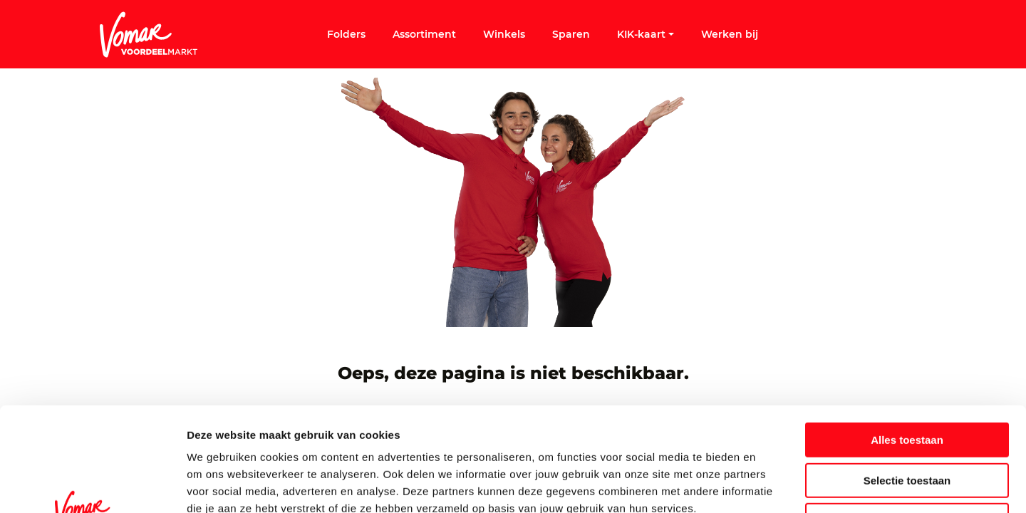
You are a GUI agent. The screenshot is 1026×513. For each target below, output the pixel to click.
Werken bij (729, 34)
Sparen (571, 34)
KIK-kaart (645, 34)
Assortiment (424, 34)
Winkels (504, 34)
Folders (346, 34)
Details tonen (770, 485)
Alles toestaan (907, 342)
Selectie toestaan (907, 383)
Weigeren (907, 423)
